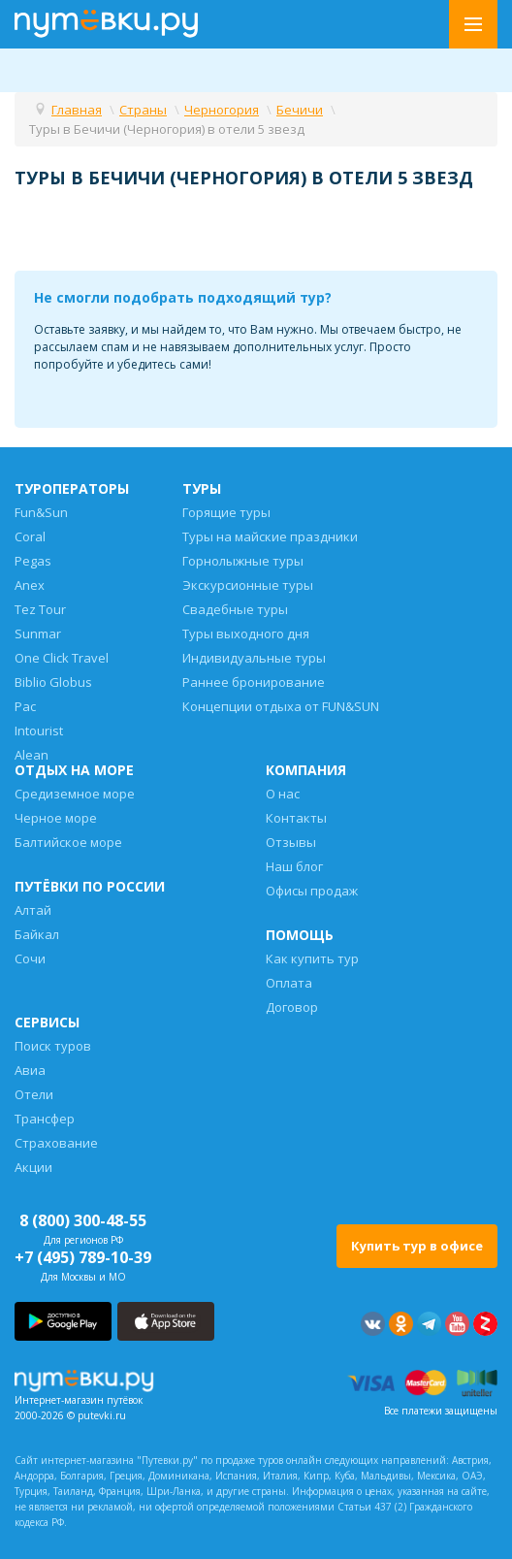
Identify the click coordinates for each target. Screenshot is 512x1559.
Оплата (289, 982)
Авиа (30, 1070)
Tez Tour (40, 609)
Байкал (37, 934)
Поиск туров (53, 1046)
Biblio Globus (53, 682)
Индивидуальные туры (254, 657)
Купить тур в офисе (417, 1245)
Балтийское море (68, 842)
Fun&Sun (41, 512)
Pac (25, 706)
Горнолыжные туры (243, 560)
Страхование (56, 1143)
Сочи (30, 958)
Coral (30, 536)
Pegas (33, 560)
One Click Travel (62, 657)
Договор (292, 1007)
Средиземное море (75, 793)
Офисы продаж (312, 890)
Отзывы (291, 842)
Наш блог (294, 866)
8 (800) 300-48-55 (82, 1220)
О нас (283, 793)
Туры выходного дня (245, 633)
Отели (34, 1094)
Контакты (296, 818)
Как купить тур (312, 958)
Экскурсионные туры (247, 585)
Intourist (39, 730)
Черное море (56, 818)
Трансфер (45, 1118)
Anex (30, 585)
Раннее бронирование (253, 682)
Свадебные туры (235, 609)
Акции (33, 1167)
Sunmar (38, 633)
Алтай (33, 910)
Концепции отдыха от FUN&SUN (280, 706)
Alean (31, 754)
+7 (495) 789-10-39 (83, 1257)
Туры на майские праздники (270, 536)
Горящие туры (226, 512)
